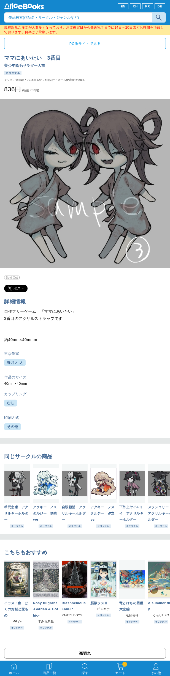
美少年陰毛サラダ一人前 (24, 66)
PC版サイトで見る (85, 44)
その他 (12, 427)
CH (135, 6)
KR (147, 6)
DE (160, 6)
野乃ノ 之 (15, 363)
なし (10, 403)
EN (123, 6)
